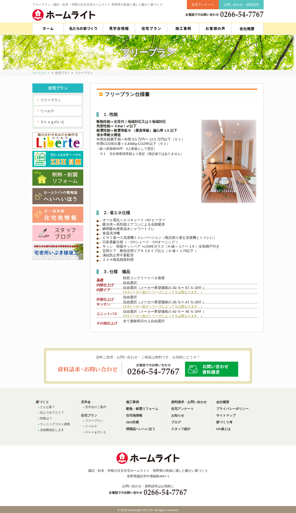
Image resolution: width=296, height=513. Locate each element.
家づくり (42, 402)
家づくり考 (224, 422)
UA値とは (223, 429)
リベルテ (47, 111)
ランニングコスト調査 (55, 424)
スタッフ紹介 (247, 28)
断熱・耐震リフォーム (142, 409)
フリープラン (50, 100)
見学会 (86, 402)
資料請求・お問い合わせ (189, 402)
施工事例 (183, 28)
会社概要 (222, 402)
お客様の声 (215, 28)
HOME (48, 28)
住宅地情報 (134, 415)
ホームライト (41, 73)
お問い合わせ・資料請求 (241, 4)
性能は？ (46, 418)
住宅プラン (151, 28)
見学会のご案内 (95, 407)
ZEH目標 (132, 422)
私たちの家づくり (83, 28)
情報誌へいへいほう (140, 429)
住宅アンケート (202, 4)
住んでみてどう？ (52, 412)
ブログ (176, 422)
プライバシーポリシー (232, 409)
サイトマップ (226, 415)
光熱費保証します (52, 430)
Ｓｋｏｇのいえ (52, 122)
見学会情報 (119, 28)
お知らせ (177, 415)
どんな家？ (47, 407)
